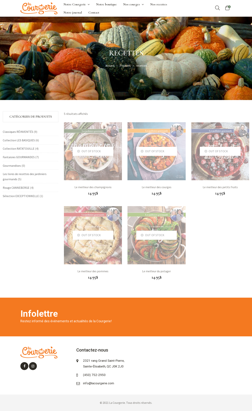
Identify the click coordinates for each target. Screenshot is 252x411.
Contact (93, 12)
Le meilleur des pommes (92, 271)
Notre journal (73, 12)
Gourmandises (12, 165)
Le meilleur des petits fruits (220, 187)
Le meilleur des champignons (93, 187)
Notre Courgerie (77, 4)
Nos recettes (158, 4)
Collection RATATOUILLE (18, 148)
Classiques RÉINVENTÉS (18, 132)
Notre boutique (106, 4)
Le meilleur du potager (156, 271)
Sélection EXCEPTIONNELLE (21, 196)
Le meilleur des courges (156, 187)
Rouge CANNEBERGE (16, 187)
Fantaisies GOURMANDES (19, 157)
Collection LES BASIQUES (19, 140)
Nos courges (133, 4)
